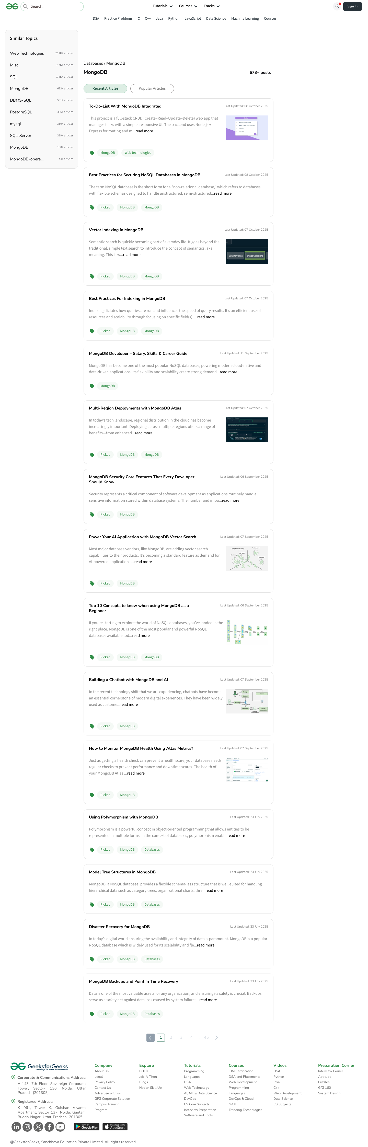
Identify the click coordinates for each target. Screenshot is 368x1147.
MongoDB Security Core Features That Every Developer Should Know (141, 479)
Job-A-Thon (148, 1076)
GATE (233, 1104)
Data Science (216, 18)
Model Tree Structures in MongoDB (122, 872)
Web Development (243, 1082)
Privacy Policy (105, 1082)
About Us (102, 1071)
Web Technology (196, 1087)
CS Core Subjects (197, 1104)
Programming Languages (194, 1074)
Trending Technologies (245, 1110)
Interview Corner (330, 1071)
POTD (143, 1071)
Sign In (353, 6)
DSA (96, 18)
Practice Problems (118, 18)
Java (159, 18)
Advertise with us (108, 1093)
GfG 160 (324, 1087)
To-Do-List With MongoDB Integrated (125, 106)
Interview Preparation (200, 1110)
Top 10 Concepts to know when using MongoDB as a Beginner (139, 608)
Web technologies (138, 152)
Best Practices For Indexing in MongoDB (127, 298)
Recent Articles (105, 88)
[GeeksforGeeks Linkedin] (15, 1127)
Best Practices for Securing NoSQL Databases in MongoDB (144, 175)
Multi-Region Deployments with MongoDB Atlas (135, 408)
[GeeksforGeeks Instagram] (26, 1127)
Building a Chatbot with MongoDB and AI (128, 680)
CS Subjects (282, 1104)
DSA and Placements (244, 1076)
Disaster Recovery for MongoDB (119, 927)
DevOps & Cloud (241, 1098)
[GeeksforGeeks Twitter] (37, 1127)
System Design (329, 1093)
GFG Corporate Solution (112, 1098)
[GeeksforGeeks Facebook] (48, 1127)
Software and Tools (198, 1115)
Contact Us (103, 1087)
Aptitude (324, 1076)
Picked (105, 207)
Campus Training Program (107, 1107)
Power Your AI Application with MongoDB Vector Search (142, 537)
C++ (148, 18)
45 (206, 1037)
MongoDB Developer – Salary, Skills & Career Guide (138, 353)
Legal (99, 1076)
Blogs (143, 1082)
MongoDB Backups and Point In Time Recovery (133, 981)
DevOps (190, 1098)
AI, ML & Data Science (200, 1093)
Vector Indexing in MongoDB (116, 230)
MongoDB (107, 152)
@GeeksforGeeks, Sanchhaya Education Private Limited (56, 1142)
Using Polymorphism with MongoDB (123, 817)
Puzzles (323, 1082)
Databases (93, 63)
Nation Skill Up (150, 1087)
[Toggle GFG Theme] (337, 6)
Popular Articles (152, 88)
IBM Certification (241, 1071)
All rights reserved (120, 1142)
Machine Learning (245, 18)
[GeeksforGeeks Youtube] (59, 1127)
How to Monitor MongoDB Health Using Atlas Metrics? (141, 748)
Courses (270, 18)
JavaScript (193, 18)
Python (173, 18)
